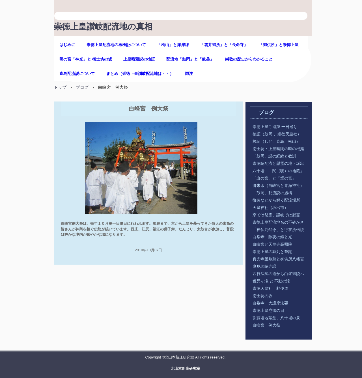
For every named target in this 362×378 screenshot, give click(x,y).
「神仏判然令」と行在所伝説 (278, 230)
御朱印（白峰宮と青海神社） (278, 185)
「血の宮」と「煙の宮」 (274, 178)
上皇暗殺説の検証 (139, 59)
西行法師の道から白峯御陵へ (278, 274)
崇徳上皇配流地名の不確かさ (278, 222)
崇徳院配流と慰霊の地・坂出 (278, 163)
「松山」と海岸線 (173, 45)
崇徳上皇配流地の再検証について (116, 45)
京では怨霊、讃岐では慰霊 (276, 215)
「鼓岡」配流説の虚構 (272, 193)
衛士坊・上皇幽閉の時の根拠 (278, 149)
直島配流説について (77, 74)
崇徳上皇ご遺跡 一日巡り (275, 127)
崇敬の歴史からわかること (249, 59)
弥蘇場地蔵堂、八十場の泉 (276, 318)
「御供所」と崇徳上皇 (279, 45)
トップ (60, 87)
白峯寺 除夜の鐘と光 (272, 237)
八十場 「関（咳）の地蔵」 (278, 171)
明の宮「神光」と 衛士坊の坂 (85, 59)
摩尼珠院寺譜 (264, 266)
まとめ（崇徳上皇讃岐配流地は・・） (140, 74)
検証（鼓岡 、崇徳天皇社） (277, 134)
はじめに (67, 45)
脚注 (189, 74)
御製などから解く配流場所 (276, 200)
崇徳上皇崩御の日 (268, 310)
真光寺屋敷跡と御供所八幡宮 (278, 259)
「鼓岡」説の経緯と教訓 (278, 156)
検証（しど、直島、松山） (276, 141)
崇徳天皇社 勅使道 (270, 288)
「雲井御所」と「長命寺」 (224, 45)
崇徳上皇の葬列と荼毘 (272, 252)
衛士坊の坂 (262, 296)
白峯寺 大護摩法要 (270, 303)
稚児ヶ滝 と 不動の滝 (273, 281)
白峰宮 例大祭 (266, 325)
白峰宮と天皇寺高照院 (272, 244)
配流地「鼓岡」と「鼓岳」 (190, 59)
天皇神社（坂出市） (270, 208)
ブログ (82, 87)
